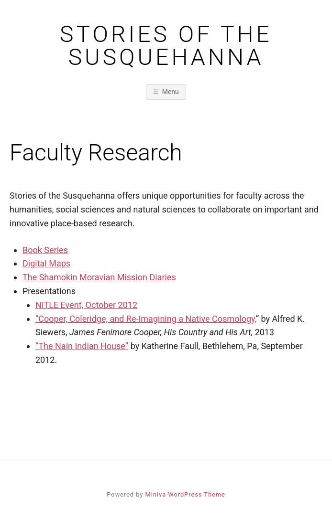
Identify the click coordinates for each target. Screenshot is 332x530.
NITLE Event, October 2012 (86, 305)
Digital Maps (46, 263)
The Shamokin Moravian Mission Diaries (99, 277)
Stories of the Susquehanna (166, 46)
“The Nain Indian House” (81, 346)
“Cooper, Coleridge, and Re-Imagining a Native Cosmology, (145, 319)
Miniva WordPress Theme (185, 494)
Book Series (45, 250)
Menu (170, 91)
